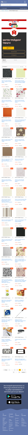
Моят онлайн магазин (23, 419)
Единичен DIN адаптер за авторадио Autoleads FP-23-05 (20, 360)
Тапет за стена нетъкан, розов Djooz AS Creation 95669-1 (19, 180)
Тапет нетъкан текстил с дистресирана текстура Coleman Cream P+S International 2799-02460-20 (7, 201)
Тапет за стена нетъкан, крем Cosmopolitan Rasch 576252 (20, 200)
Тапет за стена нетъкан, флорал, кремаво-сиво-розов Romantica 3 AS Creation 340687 (20, 260)
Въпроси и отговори (17, 419)
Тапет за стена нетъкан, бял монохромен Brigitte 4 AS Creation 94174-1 (20, 120)
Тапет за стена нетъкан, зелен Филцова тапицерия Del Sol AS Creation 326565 (20, 81)
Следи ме (14, 55)
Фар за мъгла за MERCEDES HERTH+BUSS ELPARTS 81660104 (7, 360)
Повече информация (23, 425)
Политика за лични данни (11, 425)
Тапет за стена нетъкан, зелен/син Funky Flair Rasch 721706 (7, 101)
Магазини (6, 10)
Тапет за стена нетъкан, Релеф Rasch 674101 (19, 160)
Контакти (4, 61)
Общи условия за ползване (10, 421)
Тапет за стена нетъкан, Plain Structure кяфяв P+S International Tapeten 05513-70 (7, 160)
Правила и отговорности (24, 422)
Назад (5, 369)
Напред (24, 372)
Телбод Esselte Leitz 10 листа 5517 (20, 340)
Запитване (14, 51)
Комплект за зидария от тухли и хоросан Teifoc (19, 301)
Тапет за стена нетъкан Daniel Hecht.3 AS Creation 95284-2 (20, 101)
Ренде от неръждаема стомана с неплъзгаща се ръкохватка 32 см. (6, 340)
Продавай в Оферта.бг (23, 8)
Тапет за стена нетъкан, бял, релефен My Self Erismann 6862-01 (7, 240)
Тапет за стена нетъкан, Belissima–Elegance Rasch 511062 (20, 140)
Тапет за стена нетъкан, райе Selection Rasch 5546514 (7, 220)
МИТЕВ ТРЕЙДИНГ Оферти (6, 78)
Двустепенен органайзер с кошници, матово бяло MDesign (7, 301)
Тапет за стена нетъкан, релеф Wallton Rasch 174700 (7, 260)
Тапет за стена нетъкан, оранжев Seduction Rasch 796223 (6, 120)
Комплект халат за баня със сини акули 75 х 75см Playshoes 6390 (7, 320)
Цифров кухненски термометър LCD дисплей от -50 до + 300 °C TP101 (20, 320)
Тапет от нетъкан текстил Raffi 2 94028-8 (20, 240)
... (16, 372)
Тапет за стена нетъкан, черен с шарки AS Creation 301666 (7, 81)
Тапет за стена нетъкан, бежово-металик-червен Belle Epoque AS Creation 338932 (20, 280)
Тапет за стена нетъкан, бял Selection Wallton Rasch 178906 (7, 140)
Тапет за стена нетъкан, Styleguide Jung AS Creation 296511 (7, 180)
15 (19, 372)
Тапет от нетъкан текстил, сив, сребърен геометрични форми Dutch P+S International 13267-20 (7, 281)
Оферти (4, 60)
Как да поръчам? (17, 422)
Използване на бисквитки (11, 429)
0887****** (8, 48)
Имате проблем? (17, 425)
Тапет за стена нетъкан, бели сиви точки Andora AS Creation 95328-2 (20, 220)
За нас (15, 60)
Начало (3, 10)
